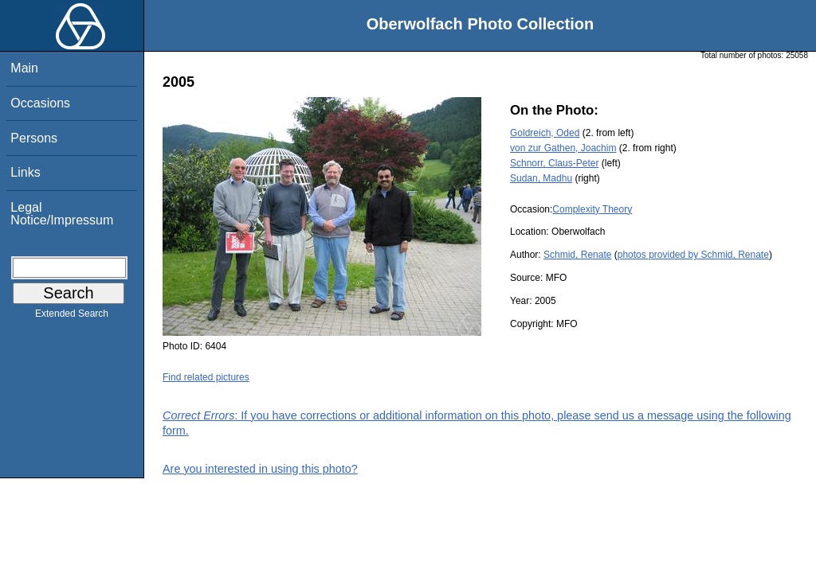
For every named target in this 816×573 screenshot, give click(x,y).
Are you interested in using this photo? (260, 468)
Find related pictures (206, 377)
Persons (33, 138)
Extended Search (71, 317)
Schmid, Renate (577, 254)
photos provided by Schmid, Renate (693, 254)
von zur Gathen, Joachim (563, 148)
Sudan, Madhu (541, 178)
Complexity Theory (592, 209)
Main (24, 68)
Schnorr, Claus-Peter (554, 163)
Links (25, 172)
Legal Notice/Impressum (61, 214)
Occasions (40, 103)
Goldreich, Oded (544, 132)
